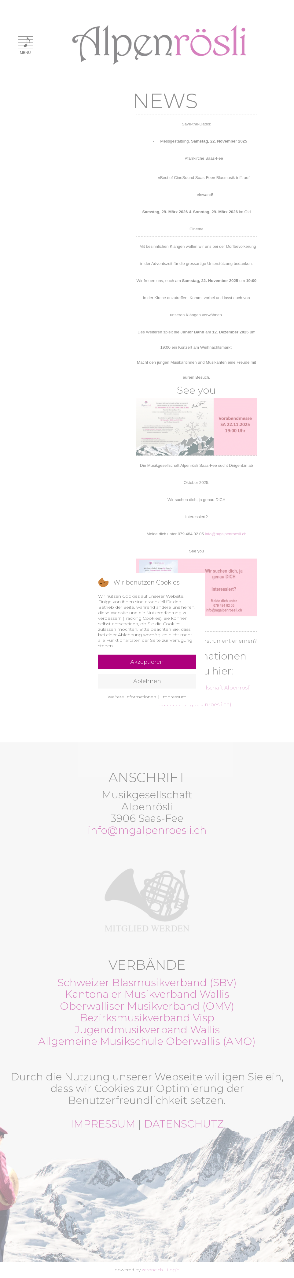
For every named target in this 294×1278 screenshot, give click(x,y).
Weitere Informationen (132, 697)
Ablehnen (147, 681)
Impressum (173, 697)
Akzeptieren (147, 662)
